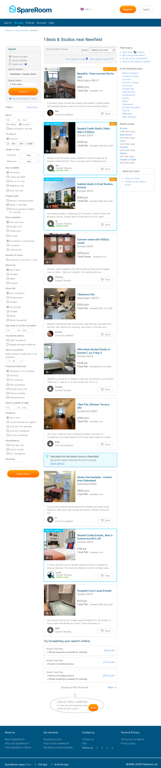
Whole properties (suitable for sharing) (21, 210)
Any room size (16, 222)
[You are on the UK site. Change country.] (86, 9)
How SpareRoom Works (18, 747)
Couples (14, 283)
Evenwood (127, 85)
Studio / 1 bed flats (18, 205)
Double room (16, 226)
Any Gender (15, 307)
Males (12, 278)
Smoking (14, 375)
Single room (15, 231)
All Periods (15, 172)
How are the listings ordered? (136, 61)
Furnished (14, 245)
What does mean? (133, 52)
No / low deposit (17, 453)
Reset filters (32, 107)
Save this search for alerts (23, 98)
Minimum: (11, 155)
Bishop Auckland (130, 73)
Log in (146, 9)
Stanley (123, 153)
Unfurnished (15, 250)
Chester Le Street (130, 76)
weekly (13, 124)
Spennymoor (126, 134)
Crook (123, 141)
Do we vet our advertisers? (135, 58)
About (15, 739)
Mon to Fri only (17, 181)
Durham (123, 128)
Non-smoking (16, 380)
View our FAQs (132, 178)
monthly (26, 124)
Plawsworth (127, 104)
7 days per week (17, 177)
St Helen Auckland (131, 107)
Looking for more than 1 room (23, 259)
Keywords (10, 460)
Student (13, 302)
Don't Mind (15, 270)
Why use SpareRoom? (17, 743)
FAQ (84, 743)
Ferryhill (123, 147)
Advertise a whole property (58, 747)
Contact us (88, 739)
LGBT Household (17, 340)
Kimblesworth (128, 95)
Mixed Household (18, 320)
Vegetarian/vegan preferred (22, 344)
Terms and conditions (132, 739)
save (93, 707)
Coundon (126, 79)
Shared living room (18, 389)
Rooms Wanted (19, 60)
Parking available (17, 393)
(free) (18, 764)
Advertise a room (52, 739)
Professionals (16, 297)
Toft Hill (126, 110)
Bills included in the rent (20, 128)
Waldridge (127, 113)
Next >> (112, 687)
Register (128, 9)
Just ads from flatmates (21, 426)
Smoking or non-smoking (22, 371)
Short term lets (16, 190)
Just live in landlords (19, 431)
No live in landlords (19, 435)
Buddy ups (19, 64)
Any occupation (17, 293)
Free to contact (16, 449)
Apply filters (23, 473)
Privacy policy (128, 743)
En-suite (13, 236)
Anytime (13, 139)
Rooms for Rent (19, 56)
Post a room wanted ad (56, 743)
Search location (15, 69)
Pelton (125, 101)
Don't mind (15, 417)
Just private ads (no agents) (23, 422)
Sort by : (98, 50)
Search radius (14, 80)
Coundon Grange (130, 82)
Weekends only (17, 185)
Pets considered (17, 385)
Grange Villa (128, 88)
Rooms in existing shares (21, 200)
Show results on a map (76, 59)
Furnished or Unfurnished (22, 241)
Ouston (125, 98)
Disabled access (17, 397)
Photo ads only (16, 445)
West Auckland (129, 117)
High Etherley (128, 92)
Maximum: (12, 161)
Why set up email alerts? (133, 55)
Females (14, 274)
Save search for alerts (101, 59)
